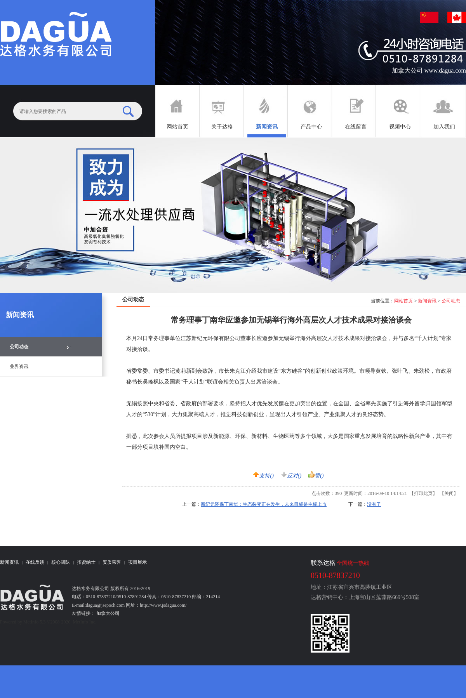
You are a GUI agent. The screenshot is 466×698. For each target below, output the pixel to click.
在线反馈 (35, 562)
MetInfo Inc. (84, 622)
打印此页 (423, 493)
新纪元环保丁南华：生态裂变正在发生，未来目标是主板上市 (264, 504)
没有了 (374, 504)
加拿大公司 (107, 613)
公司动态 (451, 301)
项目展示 (137, 562)
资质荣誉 (112, 562)
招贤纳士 (86, 562)
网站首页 (403, 301)
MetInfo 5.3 (34, 622)
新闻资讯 (427, 301)
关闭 (449, 493)
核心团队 (60, 562)
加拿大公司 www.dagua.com (429, 70)
